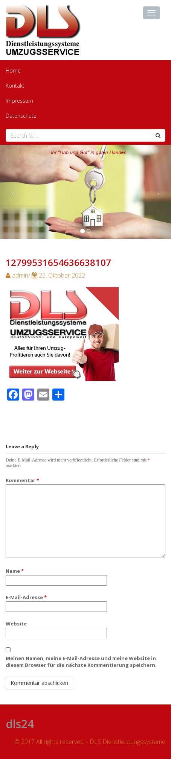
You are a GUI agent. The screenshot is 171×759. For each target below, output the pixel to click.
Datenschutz (21, 115)
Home (13, 70)
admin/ (45, 275)
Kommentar (22, 480)
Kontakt (15, 85)
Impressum (19, 100)
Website (16, 623)
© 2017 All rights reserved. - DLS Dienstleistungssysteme (89, 742)
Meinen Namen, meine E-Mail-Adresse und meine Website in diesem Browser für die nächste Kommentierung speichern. (81, 661)
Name (15, 571)
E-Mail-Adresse (26, 597)
